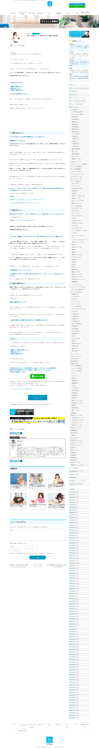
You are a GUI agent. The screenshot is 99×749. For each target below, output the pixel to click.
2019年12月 (73, 681)
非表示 (21, 442)
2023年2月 (73, 585)
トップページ (13, 14)
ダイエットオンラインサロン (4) (78, 99)
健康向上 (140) (74, 365)
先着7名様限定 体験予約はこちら (77, 4)
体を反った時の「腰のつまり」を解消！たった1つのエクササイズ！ (19, 567)
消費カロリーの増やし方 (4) (78, 197)
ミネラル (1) (75, 377)
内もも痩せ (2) (75, 330)
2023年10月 (73, 564)
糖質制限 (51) (75, 271)
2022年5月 (73, 607)
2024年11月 (73, 531)
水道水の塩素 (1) (76, 392)
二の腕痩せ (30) (75, 323)
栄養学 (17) (73, 436)
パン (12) (74, 234)
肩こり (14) (74, 153)
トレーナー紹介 (22, 730)
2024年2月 (73, 554)
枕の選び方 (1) (74, 434)
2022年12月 (73, 590)
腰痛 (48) (75, 142)
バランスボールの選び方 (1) (77, 291)
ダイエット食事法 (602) (76, 207)
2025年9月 (73, 506)
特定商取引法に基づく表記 (23, 732)
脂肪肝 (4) (74, 407)
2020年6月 (73, 666)
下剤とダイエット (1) (76, 357)
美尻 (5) (74, 342)
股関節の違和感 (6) (76, 150)
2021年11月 (73, 623)
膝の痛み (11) (76, 145)
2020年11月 (73, 653)
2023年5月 (73, 577)
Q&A (49, 14)
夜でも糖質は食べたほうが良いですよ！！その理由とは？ (55, 567)
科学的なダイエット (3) (76, 441)
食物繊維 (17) (75, 283)
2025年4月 (73, 519)
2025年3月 (73, 521)
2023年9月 (73, 567)
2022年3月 (73, 613)
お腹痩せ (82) (75, 295)
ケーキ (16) (74, 227)
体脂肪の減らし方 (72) (77, 190)
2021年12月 (73, 620)
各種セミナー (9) (74, 476)
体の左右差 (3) (75, 118)
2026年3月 (73, 496)
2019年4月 (73, 701)
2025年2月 (73, 524)
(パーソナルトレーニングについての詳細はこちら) (21, 390)
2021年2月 (73, 646)
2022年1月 (73, 618)
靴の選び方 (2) (74, 461)
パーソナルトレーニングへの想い (22, 14)
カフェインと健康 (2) (77, 369)
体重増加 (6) (75, 192)
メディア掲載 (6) (74, 469)
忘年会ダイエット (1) (77, 424)
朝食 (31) (74, 253)
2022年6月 (73, 605)
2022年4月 (73, 610)
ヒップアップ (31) (76, 305)
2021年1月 (73, 648)
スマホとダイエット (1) (76, 178)
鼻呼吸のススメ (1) (76, 160)
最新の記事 (24, 439)
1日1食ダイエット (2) (77, 209)
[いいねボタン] (11, 47)
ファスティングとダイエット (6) (79, 241)
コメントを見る (20, 47)
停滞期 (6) (74, 195)
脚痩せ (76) (74, 350)
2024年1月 (73, 557)
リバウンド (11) (75, 187)
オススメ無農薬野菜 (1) (76, 170)
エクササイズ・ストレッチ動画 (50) (79, 165)
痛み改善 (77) (75, 133)
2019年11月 (73, 684)
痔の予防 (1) (75, 399)
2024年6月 (73, 544)
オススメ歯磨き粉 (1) (77, 367)
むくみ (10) (74, 313)
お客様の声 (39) (74, 93)
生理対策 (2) (75, 394)
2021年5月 (73, 638)
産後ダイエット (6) (76, 200)
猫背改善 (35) (75, 130)
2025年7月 (73, 511)
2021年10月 (73, 625)
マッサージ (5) (75, 185)
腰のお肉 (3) (75, 352)
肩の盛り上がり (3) (76, 345)
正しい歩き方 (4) (75, 439)
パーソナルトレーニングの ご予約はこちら (38, 399)
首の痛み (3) (76, 147)
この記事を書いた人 (15, 439)
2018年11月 (73, 714)
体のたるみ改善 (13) (76, 325)
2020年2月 (73, 676)
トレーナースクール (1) (76, 286)
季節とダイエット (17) (76, 417)
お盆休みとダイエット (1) (78, 419)
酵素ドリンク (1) (76, 273)
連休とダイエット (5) (77, 426)
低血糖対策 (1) (75, 382)
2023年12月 (73, 559)
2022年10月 (73, 595)
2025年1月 (73, 526)
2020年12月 (73, 651)
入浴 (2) (74, 387)
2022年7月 (73, 602)
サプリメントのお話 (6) (76, 173)
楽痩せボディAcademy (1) (76, 485)
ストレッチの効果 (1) (77, 372)
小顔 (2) (74, 337)
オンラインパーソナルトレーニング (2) (80, 89)
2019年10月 (73, 686)
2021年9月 (73, 628)
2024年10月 (73, 534)
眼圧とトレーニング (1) (77, 402)
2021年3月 (73, 643)
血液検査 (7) (74, 456)
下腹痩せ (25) (75, 320)
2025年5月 (73, 516)
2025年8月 (73, 509)
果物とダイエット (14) (77, 256)
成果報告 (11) (74, 479)
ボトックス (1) (74, 355)
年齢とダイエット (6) (76, 429)
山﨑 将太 (19, 447)
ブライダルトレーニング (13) (78, 310)
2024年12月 (73, 529)
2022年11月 (73, 592)
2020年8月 (73, 661)
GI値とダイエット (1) (76, 163)
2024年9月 (73, 537)
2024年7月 (73, 542)
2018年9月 (73, 719)
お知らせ (67, 728)
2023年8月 (73, 569)
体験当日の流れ (31, 728)
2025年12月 (73, 504)
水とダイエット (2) (76, 258)
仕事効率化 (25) (74, 362)
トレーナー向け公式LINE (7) (77, 105)
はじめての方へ (40, 14)
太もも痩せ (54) (75, 332)
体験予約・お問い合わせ (85, 14)
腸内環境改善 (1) (76, 155)
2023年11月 (73, 562)
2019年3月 (73, 704)
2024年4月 (73, 549)
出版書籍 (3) (74, 414)
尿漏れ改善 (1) (75, 125)
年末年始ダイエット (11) (77, 421)
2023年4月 (73, 580)
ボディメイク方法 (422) (76, 293)
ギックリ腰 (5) (76, 135)
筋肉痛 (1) (73, 449)
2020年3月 (73, 673)
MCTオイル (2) (75, 212)
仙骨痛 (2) (75, 137)
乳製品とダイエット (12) (77, 243)
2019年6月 (73, 696)
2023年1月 (73, 587)
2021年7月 (73, 633)
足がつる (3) (75, 158)
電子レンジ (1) (75, 411)
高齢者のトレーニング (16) (77, 466)
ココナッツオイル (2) (77, 229)
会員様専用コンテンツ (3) (76, 473)
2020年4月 (73, 671)
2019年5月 (73, 699)
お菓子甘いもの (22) (76, 222)
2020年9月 (73, 658)
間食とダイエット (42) (77, 278)
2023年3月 (73, 582)
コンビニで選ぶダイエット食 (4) (79, 232)
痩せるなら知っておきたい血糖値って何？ (25, 221)
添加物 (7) (74, 261)
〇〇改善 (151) (74, 111)
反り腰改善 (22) (75, 120)
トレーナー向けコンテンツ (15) (78, 102)
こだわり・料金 (31, 14)
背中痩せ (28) (75, 347)
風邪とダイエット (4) (77, 205)
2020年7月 (73, 663)
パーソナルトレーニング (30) (77, 288)
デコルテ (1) (75, 300)
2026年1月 (73, 501)
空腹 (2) (74, 266)
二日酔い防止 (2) (75, 360)
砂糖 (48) (74, 263)
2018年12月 (73, 711)
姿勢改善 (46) (75, 335)
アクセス (76, 14)
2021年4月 (73, 640)
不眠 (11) (74, 379)
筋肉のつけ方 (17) (75, 446)
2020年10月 (73, 656)
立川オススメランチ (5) (76, 444)
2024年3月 (73, 552)
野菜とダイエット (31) (77, 276)
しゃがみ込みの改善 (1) (77, 113)
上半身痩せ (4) (75, 315)
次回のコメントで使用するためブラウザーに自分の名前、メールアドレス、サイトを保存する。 (33, 555)
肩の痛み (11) (76, 140)
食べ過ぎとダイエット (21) (78, 280)
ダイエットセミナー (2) (76, 180)
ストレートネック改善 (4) (78, 116)
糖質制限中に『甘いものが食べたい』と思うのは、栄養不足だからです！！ (27, 201)
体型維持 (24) (75, 327)
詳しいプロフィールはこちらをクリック (52, 456)
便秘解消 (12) (75, 384)
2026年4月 (73, 493)
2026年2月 (73, 499)
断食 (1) (74, 251)
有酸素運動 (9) (74, 432)
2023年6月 (73, 575)
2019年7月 (73, 694)
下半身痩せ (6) (75, 318)
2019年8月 (73, 691)
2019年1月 (73, 709)
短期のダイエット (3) (77, 404)
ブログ (67, 14)
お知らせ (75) (74, 96)
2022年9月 (73, 597)
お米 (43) (74, 219)
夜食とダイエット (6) (77, 248)
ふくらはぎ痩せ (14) (76, 308)
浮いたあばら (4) (76, 340)
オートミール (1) (76, 214)
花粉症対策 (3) (75, 409)
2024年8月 (73, 539)
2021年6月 (73, 635)
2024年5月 (73, 547)
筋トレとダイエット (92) (77, 202)
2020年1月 (73, 679)
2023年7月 (73, 572)
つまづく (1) (75, 374)
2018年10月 (73, 717)
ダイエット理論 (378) (76, 183)
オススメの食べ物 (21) (77, 217)
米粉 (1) (74, 268)
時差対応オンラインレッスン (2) (78, 482)
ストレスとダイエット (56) (77, 175)
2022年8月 (73, 600)
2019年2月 (73, 706)
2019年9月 (73, 689)
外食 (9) (74, 246)
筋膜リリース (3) (75, 451)
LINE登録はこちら (77, 7)
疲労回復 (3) (75, 397)
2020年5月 (73, 668)
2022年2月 (73, 615)
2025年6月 (73, 514)
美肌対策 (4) (74, 454)
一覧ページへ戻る (37, 567)
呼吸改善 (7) (75, 123)
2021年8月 (73, 630)
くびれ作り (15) (75, 298)
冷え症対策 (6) (75, 389)
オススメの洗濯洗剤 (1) (76, 168)
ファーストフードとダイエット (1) (79, 237)
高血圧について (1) (75, 464)
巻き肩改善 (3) (75, 128)
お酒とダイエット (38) (77, 224)
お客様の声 (58, 14)
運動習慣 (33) (74, 459)
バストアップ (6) (76, 303)
